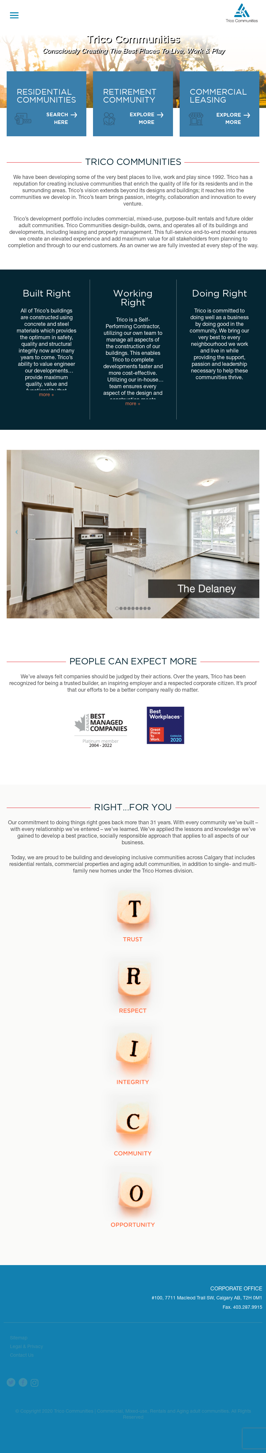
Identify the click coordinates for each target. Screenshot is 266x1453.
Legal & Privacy (26, 1345)
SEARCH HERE (57, 118)
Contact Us (22, 1354)
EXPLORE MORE (142, 118)
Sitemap (18, 1337)
